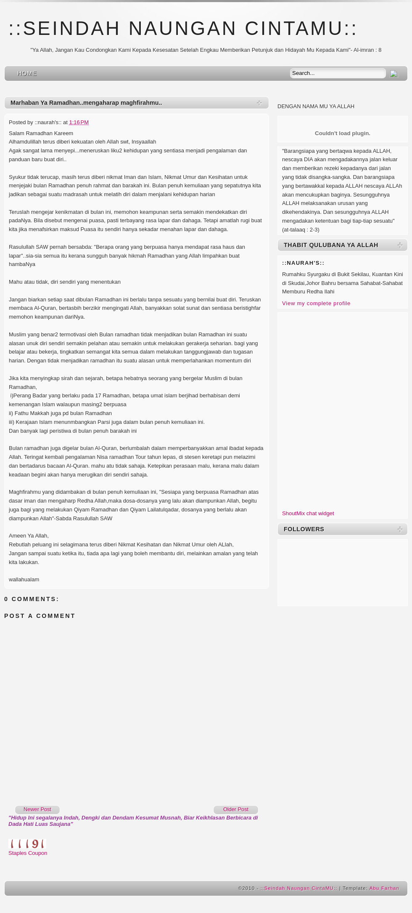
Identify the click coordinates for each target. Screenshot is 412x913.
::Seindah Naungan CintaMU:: (183, 28)
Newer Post (37, 809)
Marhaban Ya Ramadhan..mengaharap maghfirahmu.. (86, 102)
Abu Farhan (384, 888)
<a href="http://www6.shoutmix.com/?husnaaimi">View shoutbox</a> (342, 409)
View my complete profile (316, 303)
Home (27, 73)
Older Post (235, 809)
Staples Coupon (28, 853)
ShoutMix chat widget (308, 513)
